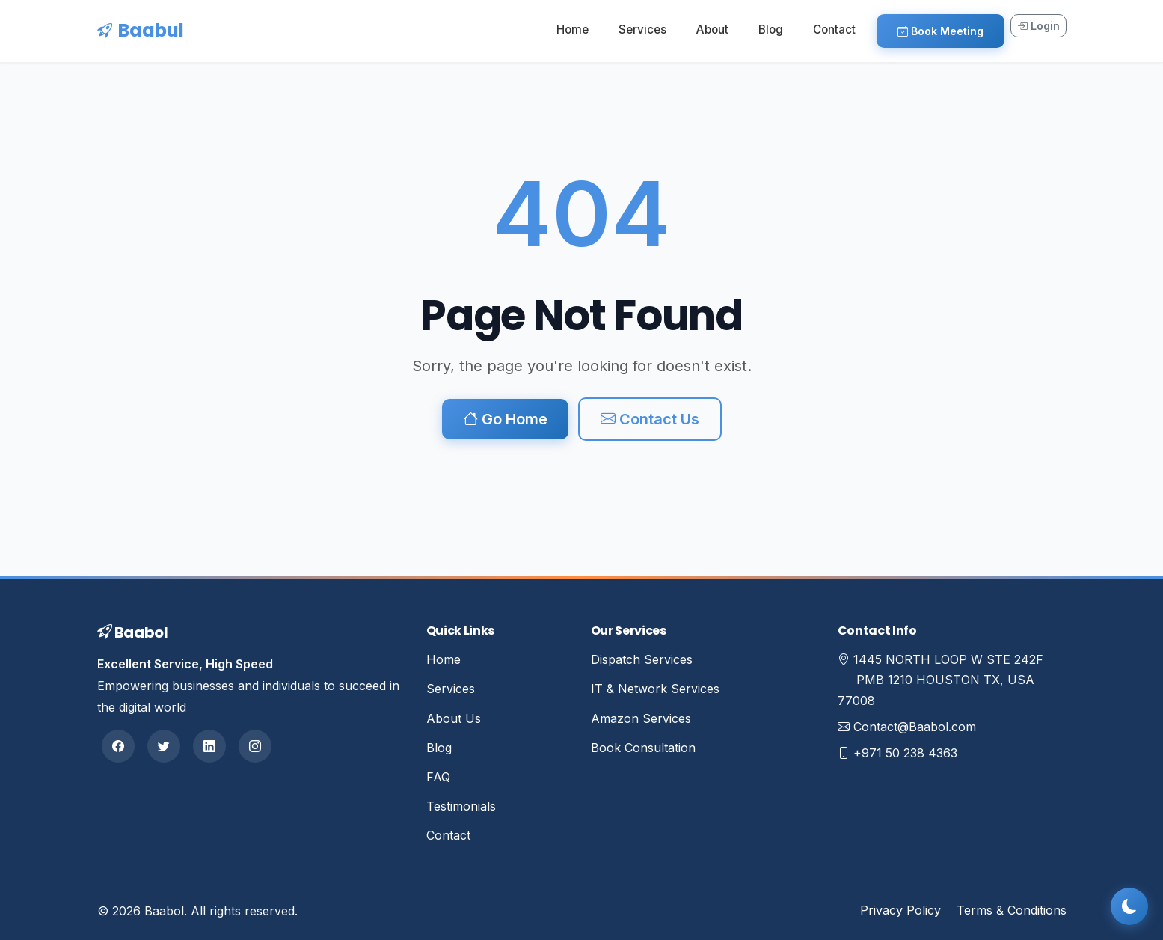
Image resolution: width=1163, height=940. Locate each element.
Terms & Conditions (1012, 910)
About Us (453, 718)
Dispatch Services (642, 659)
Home (572, 29)
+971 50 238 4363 (905, 752)
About (712, 29)
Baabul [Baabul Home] (140, 30)
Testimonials (461, 806)
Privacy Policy (900, 910)
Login (1038, 25)
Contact (834, 29)
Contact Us (650, 419)
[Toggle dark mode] (1129, 906)
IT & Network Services (655, 688)
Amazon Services (641, 718)
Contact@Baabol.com (914, 726)
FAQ (438, 776)
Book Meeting (940, 31)
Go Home (505, 419)
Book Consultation (643, 747)
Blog (770, 29)
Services (642, 29)
